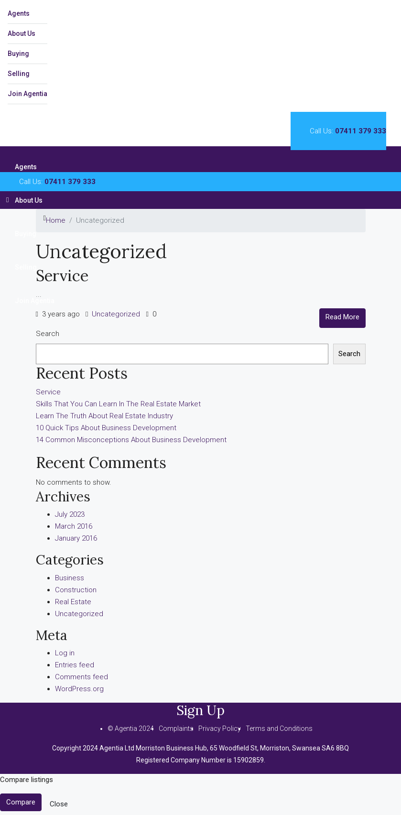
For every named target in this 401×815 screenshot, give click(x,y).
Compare (20, 802)
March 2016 (73, 526)
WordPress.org (79, 689)
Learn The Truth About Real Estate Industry (104, 416)
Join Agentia (27, 94)
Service (62, 275)
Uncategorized (116, 314)
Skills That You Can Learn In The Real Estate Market (118, 404)
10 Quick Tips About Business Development (106, 428)
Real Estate (73, 602)
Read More (342, 317)
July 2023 (70, 514)
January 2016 (76, 538)
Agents (19, 13)
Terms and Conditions (279, 728)
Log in (65, 653)
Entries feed (74, 665)
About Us (21, 33)
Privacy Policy (219, 728)
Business (69, 578)
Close (59, 804)
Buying (18, 53)
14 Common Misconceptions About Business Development (131, 439)
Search (47, 333)
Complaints (176, 728)
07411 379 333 (360, 131)
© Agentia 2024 (131, 728)
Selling (19, 73)
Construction (76, 590)
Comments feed (81, 677)
